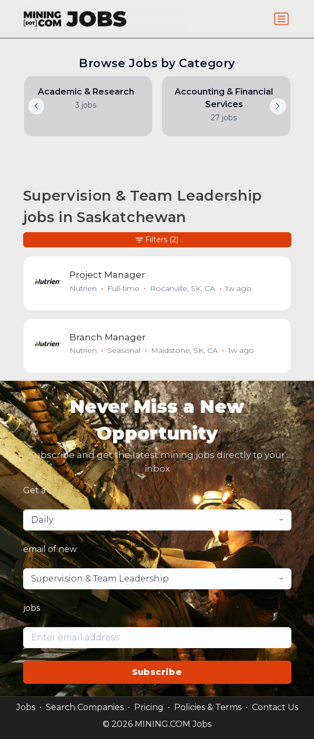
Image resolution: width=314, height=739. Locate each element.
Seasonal (123, 350)
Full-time (123, 288)
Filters (157, 239)
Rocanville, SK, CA (182, 288)
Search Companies (85, 707)
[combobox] (157, 519)
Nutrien (83, 288)
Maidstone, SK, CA (184, 350)
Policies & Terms (207, 707)
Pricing (149, 707)
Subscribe (157, 672)
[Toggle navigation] (281, 19)
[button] (278, 106)
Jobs (25, 707)
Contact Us (275, 707)
